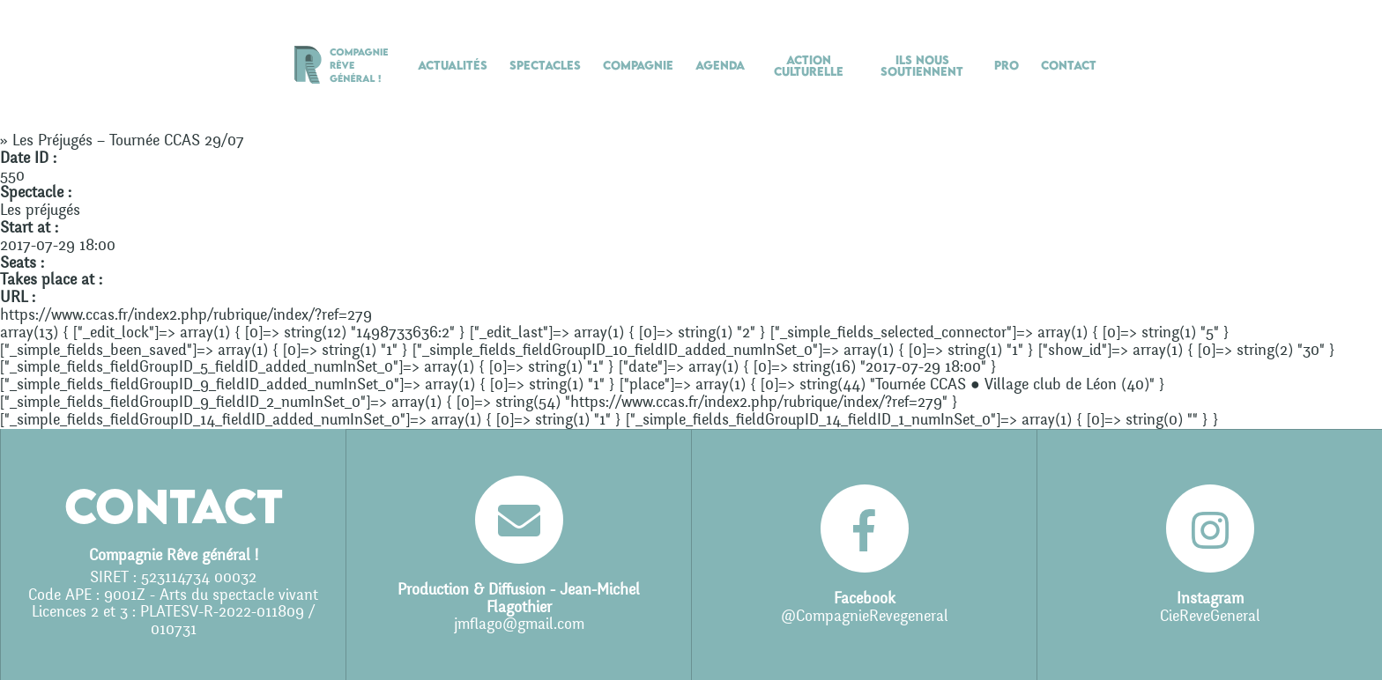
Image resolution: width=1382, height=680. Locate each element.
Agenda (720, 65)
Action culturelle (808, 65)
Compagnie (638, 65)
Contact (1068, 65)
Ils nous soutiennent (921, 65)
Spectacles (545, 65)
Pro (1006, 65)
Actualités (452, 65)
